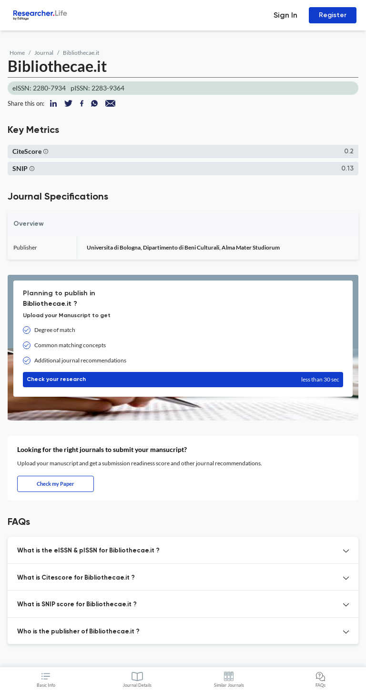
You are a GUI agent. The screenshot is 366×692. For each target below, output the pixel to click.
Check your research (183, 379)
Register (332, 15)
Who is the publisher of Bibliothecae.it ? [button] (78, 632)
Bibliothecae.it (81, 52)
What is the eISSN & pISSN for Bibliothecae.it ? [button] (88, 551)
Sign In (285, 15)
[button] (45, 151)
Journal (43, 52)
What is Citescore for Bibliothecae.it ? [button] (76, 578)
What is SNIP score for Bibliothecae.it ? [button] (77, 605)
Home (17, 52)
